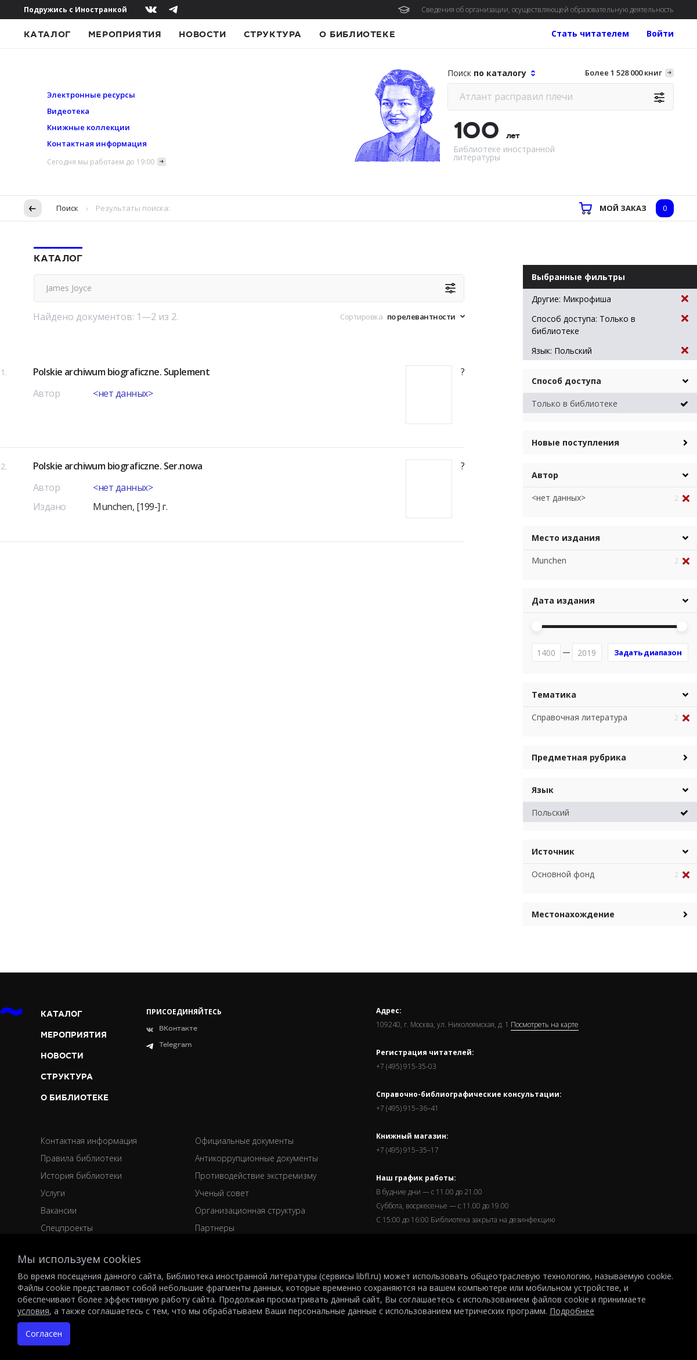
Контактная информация (97, 143)
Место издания (566, 537)
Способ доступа (566, 380)
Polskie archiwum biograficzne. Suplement (121, 371)
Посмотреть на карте (545, 1024)
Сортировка (361, 316)
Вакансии (59, 1210)
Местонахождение (573, 914)
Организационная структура (250, 1210)
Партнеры (214, 1227)
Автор (545, 474)
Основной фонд (563, 874)
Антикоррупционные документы (256, 1158)
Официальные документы (244, 1140)
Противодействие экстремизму (255, 1175)
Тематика (554, 694)
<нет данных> (123, 393)
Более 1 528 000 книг (623, 72)
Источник (553, 851)
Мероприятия (125, 34)
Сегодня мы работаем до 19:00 (100, 162)
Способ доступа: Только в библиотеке (610, 324)
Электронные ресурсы (91, 94)
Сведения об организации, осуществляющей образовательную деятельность (547, 10)
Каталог (47, 34)
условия (33, 1310)
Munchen (549, 560)
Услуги (53, 1192)
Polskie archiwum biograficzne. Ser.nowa (118, 466)
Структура (273, 34)
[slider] (537, 626)
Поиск (67, 208)
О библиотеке (357, 34)
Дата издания (563, 600)
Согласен (44, 1333)
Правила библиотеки (81, 1158)
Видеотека (68, 111)
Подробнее (572, 1310)
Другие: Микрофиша (610, 299)
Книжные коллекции (88, 127)
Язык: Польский (610, 351)
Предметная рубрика (579, 757)
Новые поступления (575, 442)
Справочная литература (579, 717)
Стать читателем (590, 33)
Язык (543, 789)
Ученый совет (222, 1192)
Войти (660, 33)
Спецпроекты (67, 1227)
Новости (202, 34)
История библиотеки (81, 1175)
